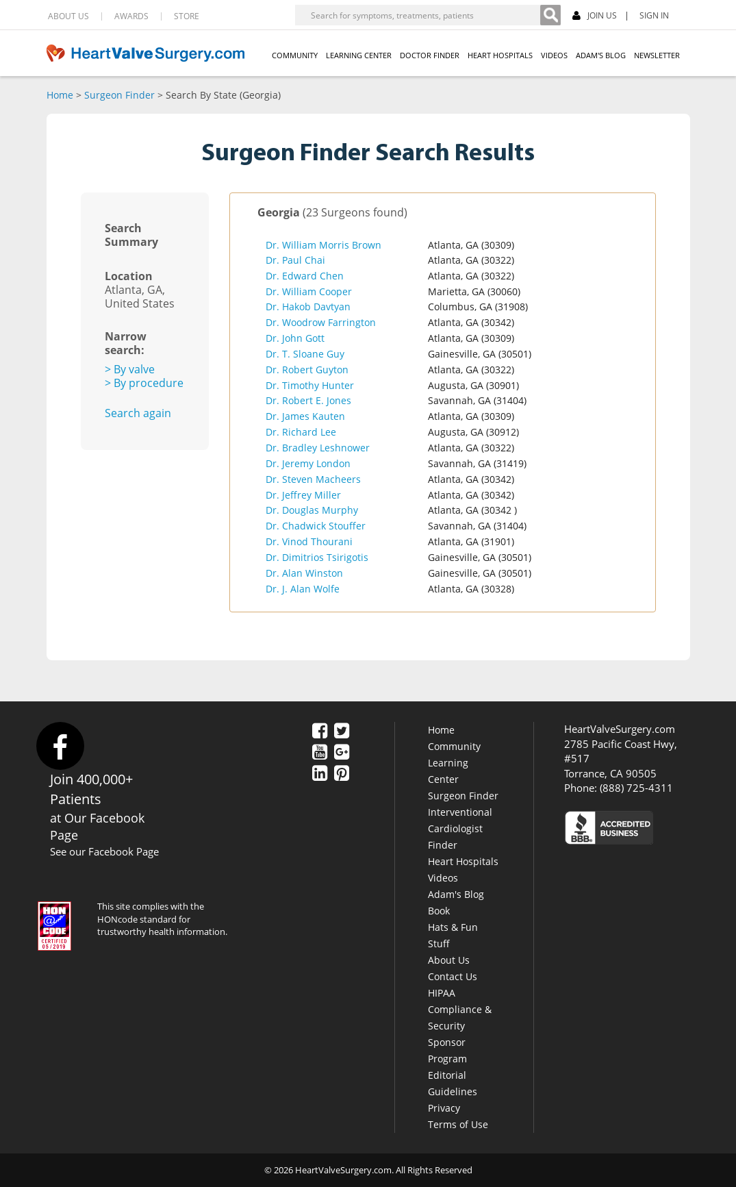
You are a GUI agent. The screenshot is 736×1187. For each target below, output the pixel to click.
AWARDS (131, 16)
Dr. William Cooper (309, 291)
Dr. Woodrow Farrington (321, 322)
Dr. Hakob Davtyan (308, 306)
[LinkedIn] (319, 774)
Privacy (444, 1107)
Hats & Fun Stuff (453, 935)
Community (454, 746)
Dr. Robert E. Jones (308, 400)
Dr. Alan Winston (304, 572)
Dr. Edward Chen (305, 275)
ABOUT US (68, 16)
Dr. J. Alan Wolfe (303, 588)
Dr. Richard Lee (301, 431)
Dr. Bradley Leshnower (318, 447)
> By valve (130, 369)
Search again (138, 413)
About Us (449, 959)
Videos (443, 877)
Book (439, 910)
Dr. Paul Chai (295, 259)
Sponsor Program (447, 1050)
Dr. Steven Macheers (313, 479)
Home (60, 94)
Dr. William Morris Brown (323, 244)
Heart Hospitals (463, 861)
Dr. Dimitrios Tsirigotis (317, 557)
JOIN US (594, 16)
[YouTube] (319, 753)
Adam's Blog (456, 894)
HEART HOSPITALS (500, 55)
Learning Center (448, 771)
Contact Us (452, 976)
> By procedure (144, 382)
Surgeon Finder (119, 94)
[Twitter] (341, 732)
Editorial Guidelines (452, 1083)
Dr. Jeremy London (308, 463)
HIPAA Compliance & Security (460, 1009)
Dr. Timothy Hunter (310, 385)
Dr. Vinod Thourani (309, 541)
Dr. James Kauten (305, 416)
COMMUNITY (295, 55)
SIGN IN (654, 16)
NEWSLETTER (657, 55)
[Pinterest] (341, 774)
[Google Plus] (341, 753)
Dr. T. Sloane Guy (305, 353)
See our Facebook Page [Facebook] (104, 851)
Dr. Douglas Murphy (312, 509)
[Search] (550, 15)
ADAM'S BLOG (601, 55)
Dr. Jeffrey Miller (303, 494)
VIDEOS (554, 55)
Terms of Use (458, 1124)
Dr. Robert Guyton (307, 369)
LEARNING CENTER (359, 55)
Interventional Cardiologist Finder (460, 828)
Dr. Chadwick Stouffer (316, 525)
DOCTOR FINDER (429, 55)
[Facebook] (319, 732)
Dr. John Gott (295, 338)
